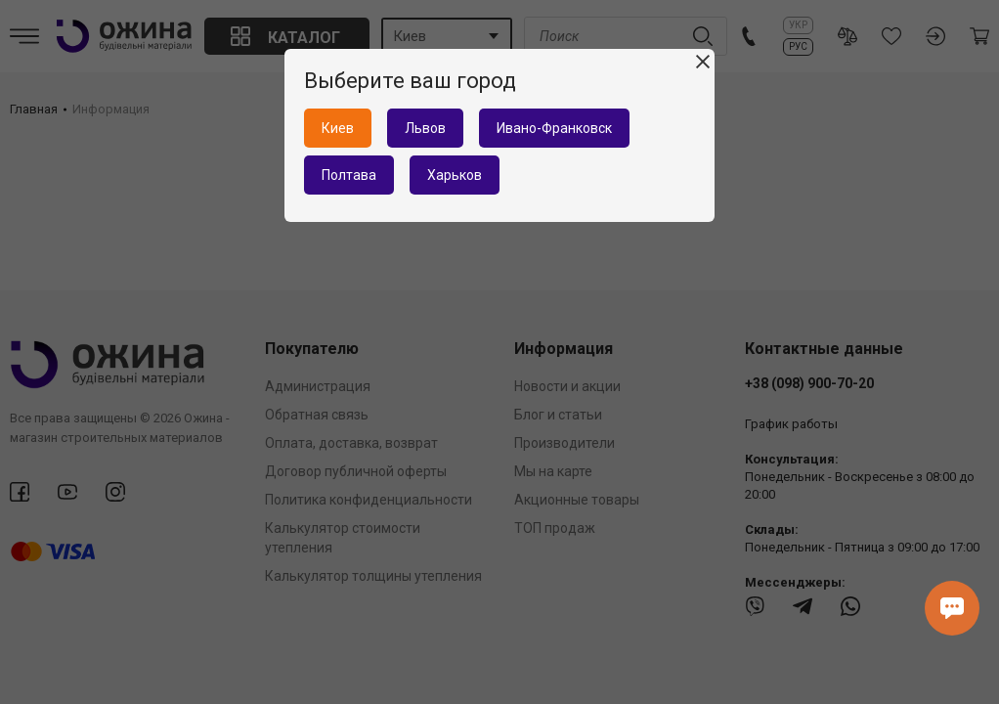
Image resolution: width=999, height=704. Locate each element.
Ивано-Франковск (554, 128)
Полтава (349, 175)
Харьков (454, 175)
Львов (425, 128)
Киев (338, 128)
